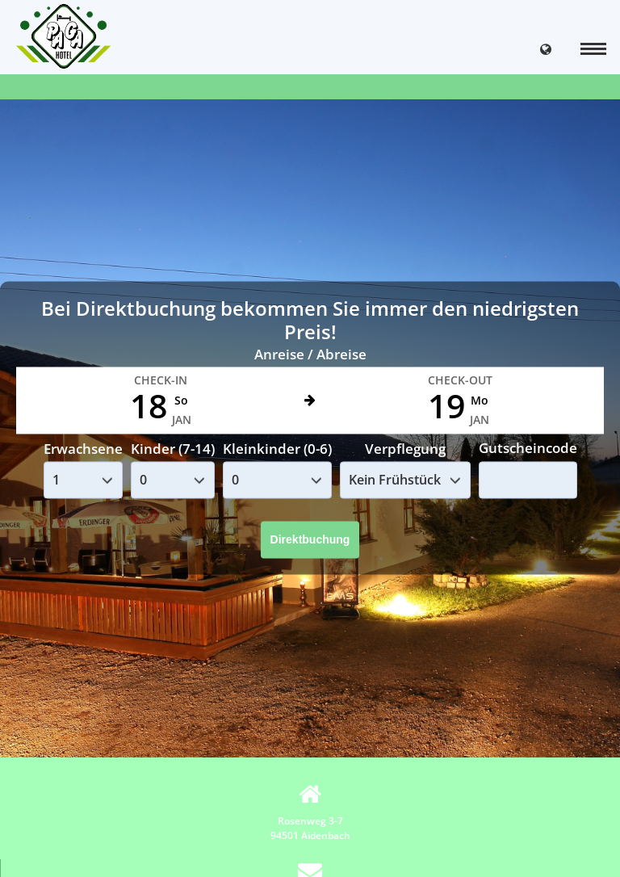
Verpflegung (405, 448)
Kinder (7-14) (173, 448)
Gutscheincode (528, 448)
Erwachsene (83, 448)
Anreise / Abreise (310, 354)
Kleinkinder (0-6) (277, 448)
